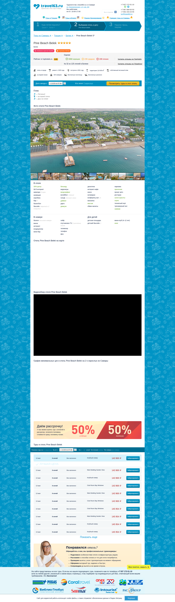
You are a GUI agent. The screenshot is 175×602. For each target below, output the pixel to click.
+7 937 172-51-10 (127, 4)
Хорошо (131, 598)
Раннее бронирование (93, 18)
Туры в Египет (70, 18)
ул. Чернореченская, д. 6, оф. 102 (78, 7)
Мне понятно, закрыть (137, 567)
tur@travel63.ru (126, 14)
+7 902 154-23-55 (127, 12)
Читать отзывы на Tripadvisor (130, 64)
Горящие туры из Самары (120, 18)
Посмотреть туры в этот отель (123, 83)
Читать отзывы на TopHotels (130, 59)
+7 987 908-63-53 (127, 10)
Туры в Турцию (51, 18)
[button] (142, 140)
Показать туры (129, 450)
